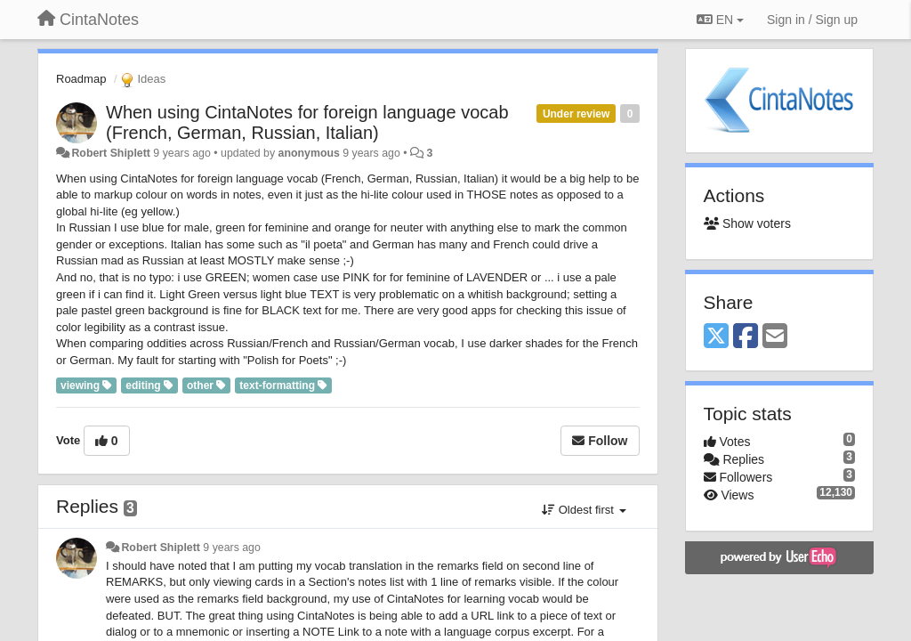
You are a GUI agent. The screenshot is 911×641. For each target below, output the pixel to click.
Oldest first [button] (583, 509)
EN (720, 19)
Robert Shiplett (110, 153)
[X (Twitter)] (716, 337)
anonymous (309, 153)
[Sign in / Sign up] (812, 19)
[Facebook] (745, 337)
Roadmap (81, 78)
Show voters (747, 223)
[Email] (774, 337)
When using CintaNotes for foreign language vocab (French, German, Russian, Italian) (307, 122)
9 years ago (232, 547)
